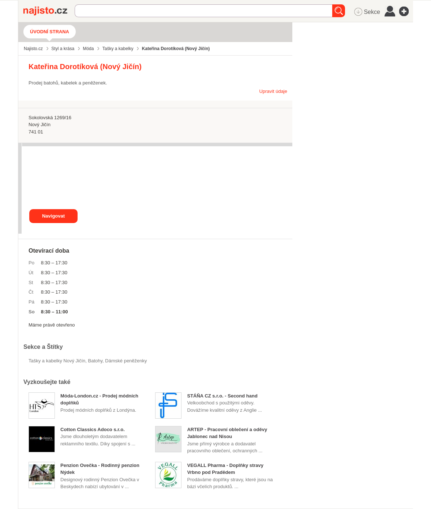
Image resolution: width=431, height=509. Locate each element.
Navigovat (53, 216)
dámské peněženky (126, 360)
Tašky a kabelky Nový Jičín (57, 360)
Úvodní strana (49, 31)
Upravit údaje (273, 91)
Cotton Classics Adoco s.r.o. (92, 429)
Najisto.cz (49, 10)
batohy (95, 360)
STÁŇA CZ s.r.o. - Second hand (222, 396)
